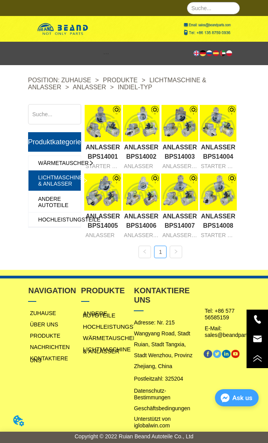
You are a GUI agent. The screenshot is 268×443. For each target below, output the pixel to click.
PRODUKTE (120, 80)
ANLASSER (89, 87)
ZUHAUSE (76, 80)
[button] (106, 54)
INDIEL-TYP (134, 87)
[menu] (106, 53)
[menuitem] (106, 53)
